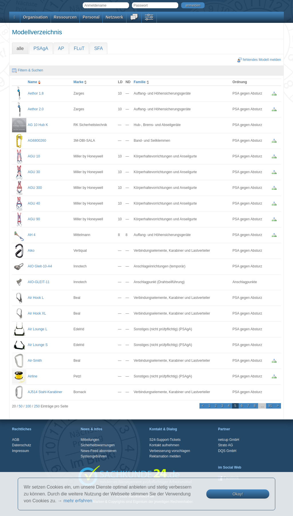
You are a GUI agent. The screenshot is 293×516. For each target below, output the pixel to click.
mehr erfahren (78, 500)
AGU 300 (35, 188)
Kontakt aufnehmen (164, 445)
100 (28, 406)
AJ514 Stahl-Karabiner (45, 392)
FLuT (79, 48)
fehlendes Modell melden (259, 60)
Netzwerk (114, 17)
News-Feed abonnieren (98, 451)
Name (35, 82)
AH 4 (31, 235)
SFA (98, 48)
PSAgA (40, 48)
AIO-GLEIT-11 (39, 282)
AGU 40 (34, 203)
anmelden (193, 5)
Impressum (20, 451)
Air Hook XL (37, 313)
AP (61, 48)
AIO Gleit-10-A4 (40, 266)
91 (270, 406)
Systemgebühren (94, 456)
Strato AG (225, 445)
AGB (15, 440)
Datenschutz (21, 445)
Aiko (31, 251)
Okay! (238, 494)
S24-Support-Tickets (165, 440)
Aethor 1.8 (35, 93)
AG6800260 (37, 141)
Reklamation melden (165, 456)
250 (37, 406)
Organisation (35, 17)
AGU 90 (34, 219)
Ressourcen (65, 17)
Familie (142, 82)
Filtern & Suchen (27, 70)
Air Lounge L (37, 329)
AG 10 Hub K (38, 125)
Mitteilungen (90, 440)
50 (20, 406)
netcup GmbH (228, 440)
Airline (32, 376)
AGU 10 (34, 156)
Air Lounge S (37, 345)
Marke (81, 82)
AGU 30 (34, 172)
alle (20, 48)
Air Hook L (36, 298)
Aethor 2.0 (35, 109)
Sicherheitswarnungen (98, 445)
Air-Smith (35, 361)
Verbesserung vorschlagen (169, 451)
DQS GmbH (227, 451)
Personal (91, 17)
